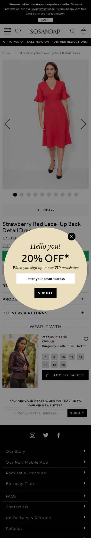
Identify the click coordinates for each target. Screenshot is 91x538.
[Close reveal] (71, 236)
